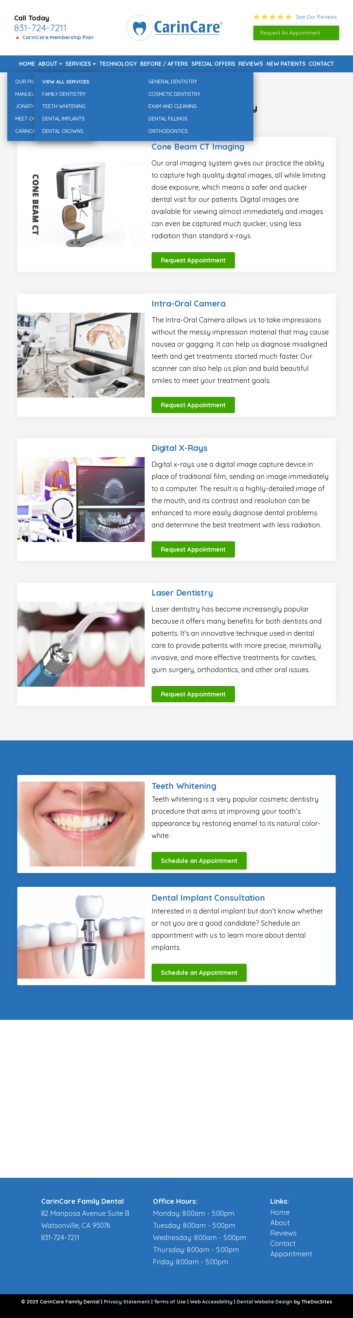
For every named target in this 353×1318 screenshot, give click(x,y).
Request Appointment (193, 260)
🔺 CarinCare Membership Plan (53, 37)
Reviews (250, 63)
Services (78, 63)
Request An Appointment (290, 32)
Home (27, 63)
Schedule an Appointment (199, 861)
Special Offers (213, 63)
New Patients (286, 63)
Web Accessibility (211, 1302)
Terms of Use (170, 1302)
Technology (118, 63)
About (47, 63)
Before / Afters (164, 63)
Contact (321, 63)
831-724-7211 (40, 28)
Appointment (291, 1253)
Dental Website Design (264, 1302)
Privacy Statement (127, 1302)
